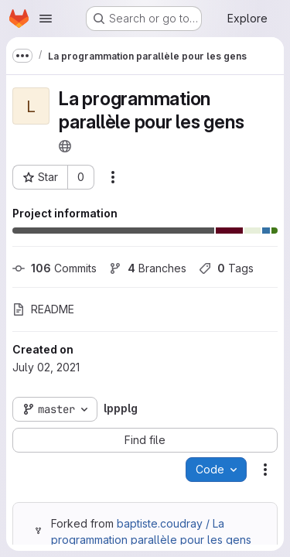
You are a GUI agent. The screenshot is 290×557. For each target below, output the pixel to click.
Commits (54, 268)
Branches (147, 268)
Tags (226, 268)
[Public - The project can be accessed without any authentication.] (65, 146)
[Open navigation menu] (45, 18)
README (43, 309)
